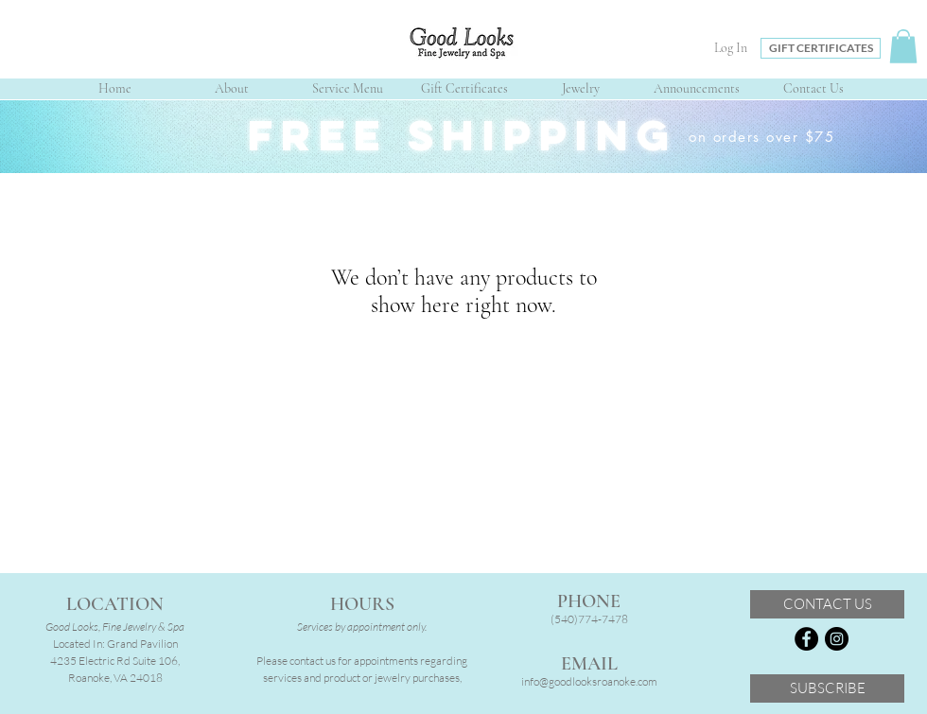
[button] (903, 46)
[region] (463, 136)
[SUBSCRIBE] (827, 688)
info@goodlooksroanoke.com (589, 681)
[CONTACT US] (827, 604)
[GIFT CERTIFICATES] (821, 48)
